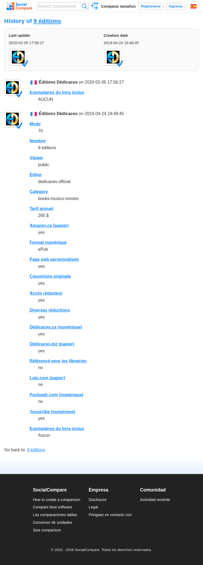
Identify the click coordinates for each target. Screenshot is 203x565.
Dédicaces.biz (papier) (52, 344)
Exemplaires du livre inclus (57, 92)
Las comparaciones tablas (55, 515)
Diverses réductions (50, 310)
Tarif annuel (41, 208)
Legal (93, 507)
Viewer (36, 158)
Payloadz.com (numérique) (57, 395)
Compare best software (52, 507)
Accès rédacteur (46, 293)
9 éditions (47, 21)
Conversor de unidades (52, 522)
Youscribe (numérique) (52, 411)
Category (39, 191)
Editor (36, 174)
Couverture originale (50, 276)
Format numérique (48, 242)
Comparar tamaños (118, 6)
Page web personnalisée (54, 259)
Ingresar (176, 6)
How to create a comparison (56, 500)
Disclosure (98, 500)
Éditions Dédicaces (58, 82)
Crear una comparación (95, 7)
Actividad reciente (155, 500)
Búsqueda (84, 6)
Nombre (37, 141)
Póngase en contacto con (110, 515)
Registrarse (151, 6)
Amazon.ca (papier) (49, 225)
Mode (35, 124)
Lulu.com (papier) (47, 378)
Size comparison (47, 530)
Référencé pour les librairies (58, 361)
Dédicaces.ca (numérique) (56, 327)
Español (193, 6)
